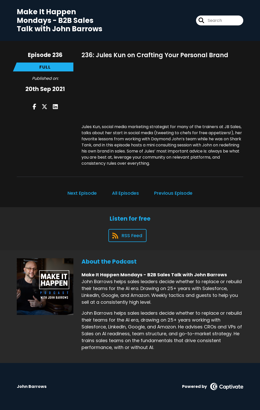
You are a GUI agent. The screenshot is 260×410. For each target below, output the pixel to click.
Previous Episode (173, 193)
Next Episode (82, 193)
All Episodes (125, 193)
